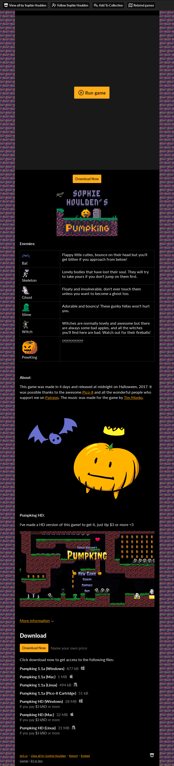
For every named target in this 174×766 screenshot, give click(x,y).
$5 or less (37, 761)
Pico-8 (87, 392)
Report (73, 756)
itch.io (24, 756)
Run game (92, 93)
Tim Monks (133, 397)
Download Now (87, 179)
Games (24, 761)
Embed (85, 756)
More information (37, 620)
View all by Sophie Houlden (48, 756)
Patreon (52, 397)
